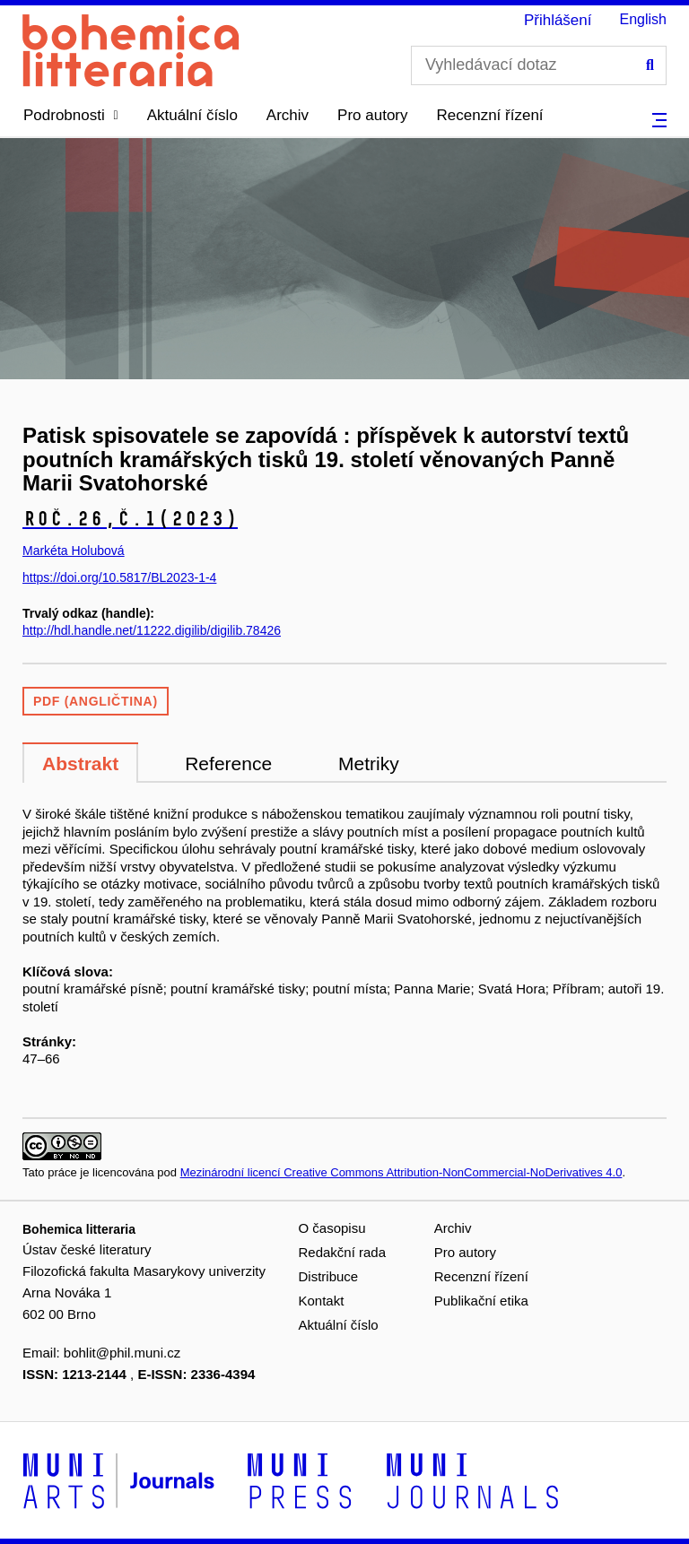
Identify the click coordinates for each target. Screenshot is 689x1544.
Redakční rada (343, 1252)
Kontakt (321, 1300)
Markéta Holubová (73, 550)
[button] (70, 115)
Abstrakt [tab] (80, 763)
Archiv (287, 115)
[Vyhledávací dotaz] (539, 65)
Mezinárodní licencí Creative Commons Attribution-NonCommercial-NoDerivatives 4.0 (401, 1172)
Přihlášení (558, 20)
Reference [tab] (228, 763)
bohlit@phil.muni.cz (122, 1352)
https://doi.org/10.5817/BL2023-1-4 (119, 577)
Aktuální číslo (192, 115)
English (643, 19)
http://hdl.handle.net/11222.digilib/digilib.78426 (151, 630)
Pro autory (372, 115)
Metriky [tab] (368, 763)
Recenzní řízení (490, 115)
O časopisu (332, 1228)
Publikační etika (481, 1300)
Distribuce (329, 1276)
